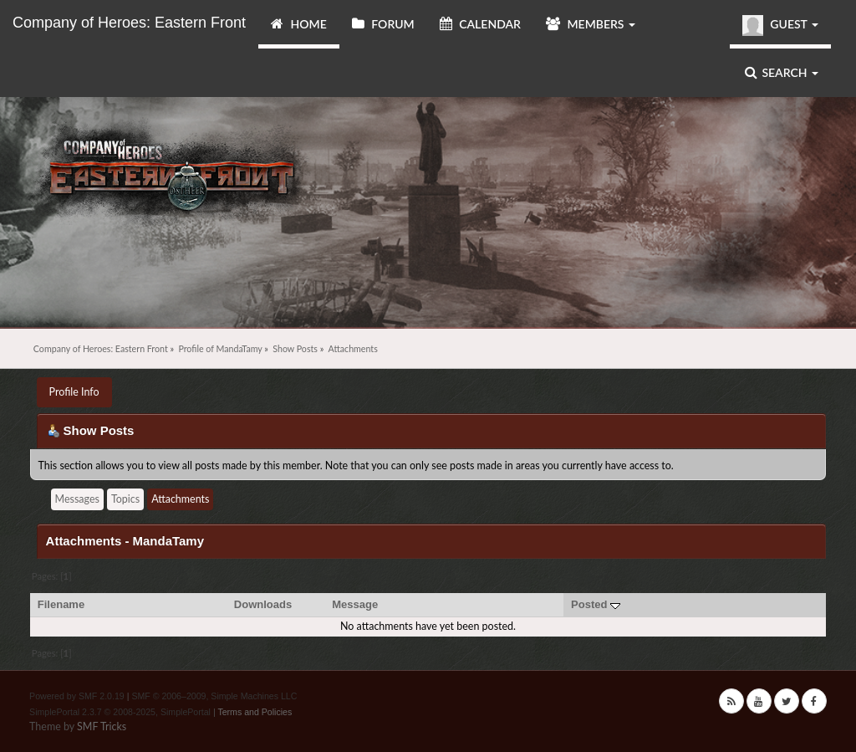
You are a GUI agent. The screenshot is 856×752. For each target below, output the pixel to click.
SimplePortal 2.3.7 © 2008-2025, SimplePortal (120, 712)
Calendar (480, 24)
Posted (595, 604)
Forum (383, 24)
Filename (61, 604)
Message (355, 604)
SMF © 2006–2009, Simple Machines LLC (214, 696)
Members (590, 24)
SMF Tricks (101, 726)
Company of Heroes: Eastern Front (129, 22)
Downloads (263, 604)
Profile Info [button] (74, 392)
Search (781, 72)
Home (299, 24)
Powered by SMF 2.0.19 (77, 696)
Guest (780, 25)
